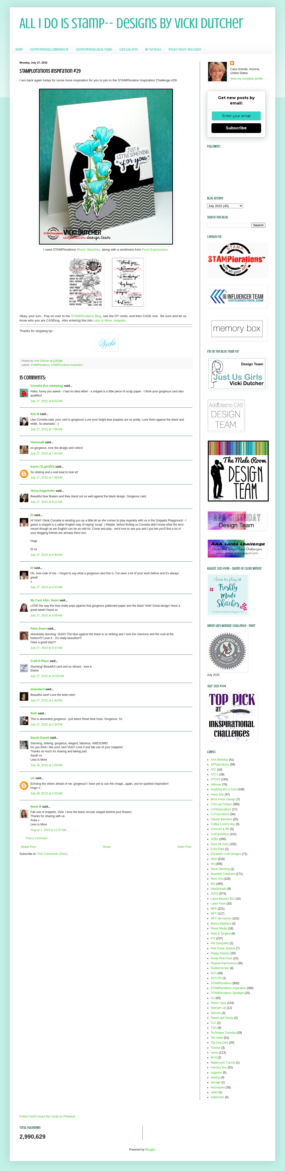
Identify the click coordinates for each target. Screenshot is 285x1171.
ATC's (214, 774)
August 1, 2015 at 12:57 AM (48, 830)
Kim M (34, 414)
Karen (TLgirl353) (42, 466)
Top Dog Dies (219, 1042)
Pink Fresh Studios (223, 948)
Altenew (216, 784)
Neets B (35, 806)
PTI (213, 938)
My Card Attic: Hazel (44, 600)
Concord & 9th (220, 829)
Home (19, 49)
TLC (213, 1023)
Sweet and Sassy (222, 1018)
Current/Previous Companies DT (49, 49)
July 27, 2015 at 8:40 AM (46, 555)
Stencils (216, 1013)
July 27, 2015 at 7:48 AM (46, 477)
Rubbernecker (220, 968)
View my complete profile (246, 78)
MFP (214, 908)
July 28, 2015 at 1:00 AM (46, 765)
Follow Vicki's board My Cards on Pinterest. (47, 1116)
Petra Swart (38, 628)
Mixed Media (219, 928)
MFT (214, 913)
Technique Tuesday (223, 1032)
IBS (213, 884)
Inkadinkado (219, 888)
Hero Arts (217, 878)
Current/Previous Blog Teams (94, 49)
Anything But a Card (224, 789)
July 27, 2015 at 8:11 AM (46, 502)
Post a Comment (36, 838)
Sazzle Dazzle (39, 737)
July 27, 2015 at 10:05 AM (47, 676)
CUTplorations (220, 814)
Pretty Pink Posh (221, 958)
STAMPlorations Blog (86, 316)
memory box (219, 1067)
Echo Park (217, 849)
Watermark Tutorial (223, 1062)
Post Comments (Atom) (52, 854)
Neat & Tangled (221, 933)
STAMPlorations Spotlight (227, 993)
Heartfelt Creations (223, 874)
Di (31, 515)
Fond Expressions (155, 249)
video (214, 1092)
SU (213, 998)
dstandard (37, 689)
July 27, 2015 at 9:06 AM (46, 615)
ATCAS (215, 779)
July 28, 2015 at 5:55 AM (46, 793)
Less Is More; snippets (109, 320)
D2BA (214, 839)
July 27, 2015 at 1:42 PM (46, 700)
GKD (214, 859)
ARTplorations (220, 764)
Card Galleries (128, 49)
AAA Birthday (219, 759)
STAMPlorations (40, 364)
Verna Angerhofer (42, 490)
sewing (215, 1077)
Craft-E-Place (39, 661)
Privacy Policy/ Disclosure (185, 49)
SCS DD (216, 978)
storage (215, 1082)
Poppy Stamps (220, 953)
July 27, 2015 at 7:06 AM (46, 429)
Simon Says (218, 1003)
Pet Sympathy (220, 943)
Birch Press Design (223, 799)
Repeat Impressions (224, 963)
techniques (218, 1087)
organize (216, 1072)
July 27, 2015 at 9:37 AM (46, 648)
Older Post (184, 847)
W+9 (214, 1057)
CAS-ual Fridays (221, 804)
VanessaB (37, 442)
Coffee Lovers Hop (223, 824)
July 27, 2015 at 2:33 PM (46, 724)
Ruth (33, 713)
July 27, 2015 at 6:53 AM (46, 401)
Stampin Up (218, 1008)
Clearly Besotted (221, 819)
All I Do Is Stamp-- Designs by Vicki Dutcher (131, 23)
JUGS (214, 893)
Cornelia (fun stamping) (46, 385)
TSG (214, 1027)
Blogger (150, 1149)
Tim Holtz (217, 1037)
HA (213, 864)
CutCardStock (220, 834)
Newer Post (28, 847)
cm (32, 778)
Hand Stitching (220, 869)
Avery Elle (217, 794)
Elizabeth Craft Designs (226, 854)
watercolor (217, 1097)
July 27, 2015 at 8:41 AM (46, 587)
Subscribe (236, 128)
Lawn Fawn (218, 903)
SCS (214, 973)
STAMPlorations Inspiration (67, 364)
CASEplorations (221, 809)
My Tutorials (153, 49)
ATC (213, 769)
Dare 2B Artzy (220, 844)
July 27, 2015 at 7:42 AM (46, 453)
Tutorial (215, 1047)
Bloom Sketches (88, 249)
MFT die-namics (221, 918)
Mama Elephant (221, 923)
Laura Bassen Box (223, 898)
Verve (214, 1052)
